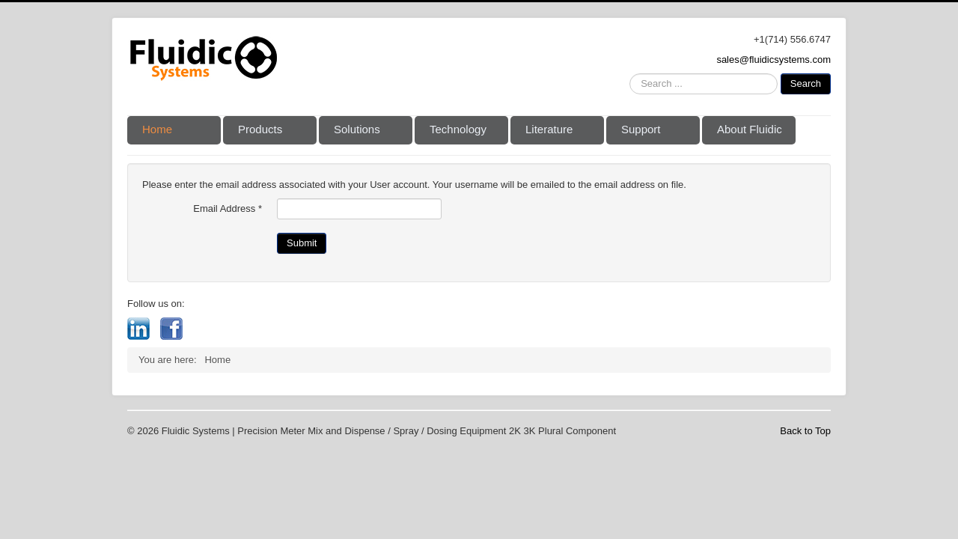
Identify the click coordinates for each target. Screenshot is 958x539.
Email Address (227, 208)
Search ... (629, 73)
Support (641, 129)
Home (157, 129)
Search (805, 83)
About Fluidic (749, 129)
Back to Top (805, 430)
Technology (458, 129)
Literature (549, 129)
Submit (302, 243)
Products (260, 129)
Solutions (357, 129)
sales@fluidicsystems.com (773, 59)
